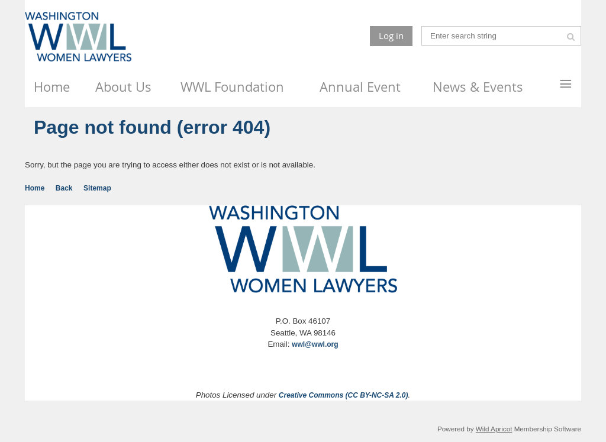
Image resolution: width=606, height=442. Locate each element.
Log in (391, 35)
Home (34, 188)
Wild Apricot (494, 429)
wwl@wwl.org (315, 344)
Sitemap (97, 188)
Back (64, 188)
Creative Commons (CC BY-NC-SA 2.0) (343, 395)
